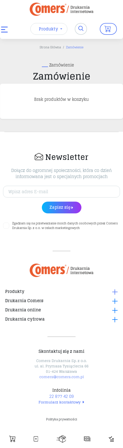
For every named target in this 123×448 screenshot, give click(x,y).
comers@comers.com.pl (61, 377)
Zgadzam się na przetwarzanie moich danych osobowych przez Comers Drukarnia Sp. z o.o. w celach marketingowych (65, 225)
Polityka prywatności (61, 419)
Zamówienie (74, 47)
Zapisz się (62, 207)
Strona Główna (50, 47)
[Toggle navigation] (81, 29)
